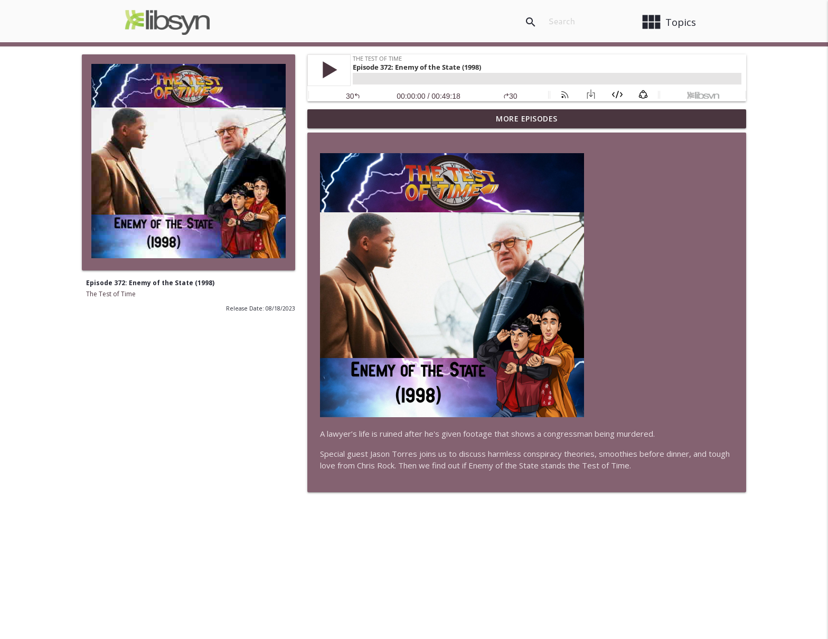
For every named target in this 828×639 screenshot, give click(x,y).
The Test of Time (111, 293)
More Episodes (527, 119)
